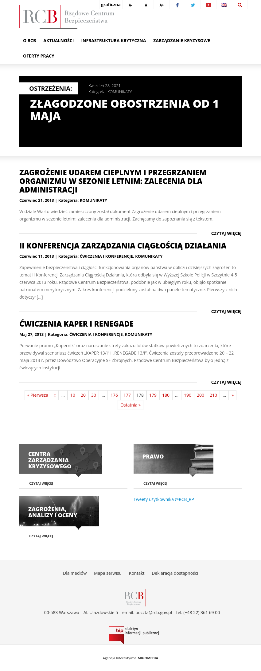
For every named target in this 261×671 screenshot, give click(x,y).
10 (72, 395)
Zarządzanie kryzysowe (181, 40)
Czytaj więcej (226, 233)
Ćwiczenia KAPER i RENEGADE (76, 324)
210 (213, 395)
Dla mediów (75, 573)
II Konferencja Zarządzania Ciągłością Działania (122, 245)
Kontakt (137, 573)
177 (127, 395)
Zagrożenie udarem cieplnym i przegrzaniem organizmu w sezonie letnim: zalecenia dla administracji (112, 181)
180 (165, 395)
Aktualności (58, 40)
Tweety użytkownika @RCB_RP (164, 499)
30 (93, 395)
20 (83, 395)
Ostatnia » (130, 405)
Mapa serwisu (108, 573)
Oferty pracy (38, 56)
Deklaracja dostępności (175, 573)
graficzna (111, 4)
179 (153, 395)
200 (200, 395)
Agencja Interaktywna (120, 658)
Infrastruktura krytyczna (113, 40)
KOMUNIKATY (119, 91)
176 (114, 395)
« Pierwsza (37, 395)
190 (187, 395)
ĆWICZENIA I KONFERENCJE (106, 256)
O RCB (29, 40)
